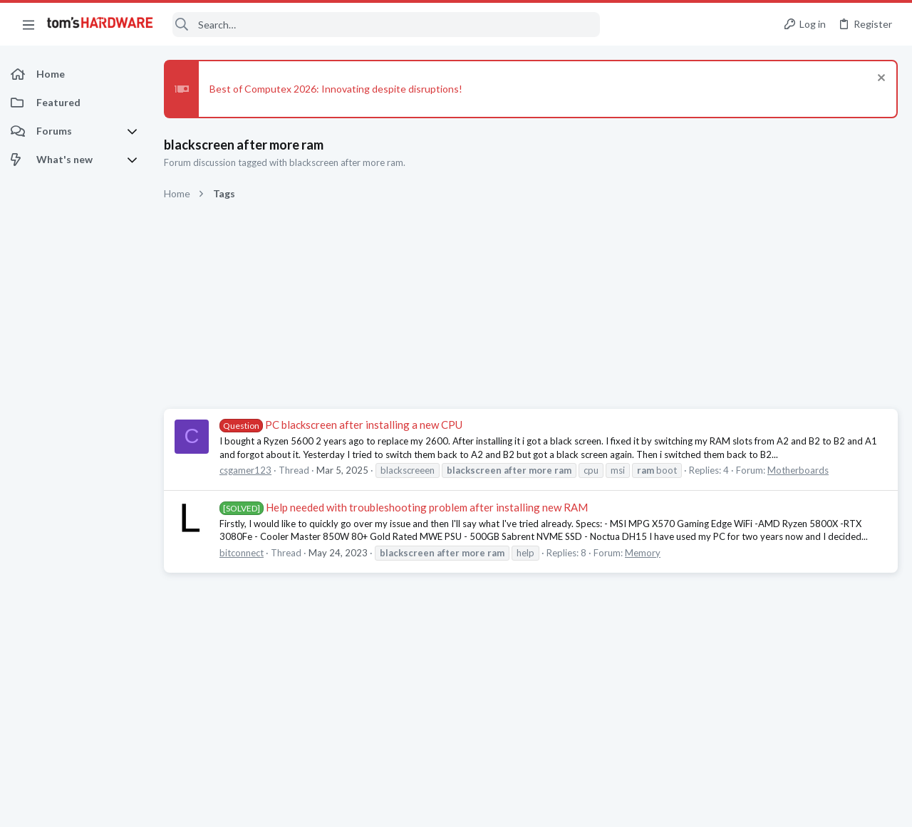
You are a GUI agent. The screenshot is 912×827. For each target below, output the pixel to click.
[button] (28, 24)
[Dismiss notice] (880, 79)
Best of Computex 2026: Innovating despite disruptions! (335, 89)
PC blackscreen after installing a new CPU (340, 424)
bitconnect (241, 552)
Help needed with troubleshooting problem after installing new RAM (403, 507)
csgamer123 (245, 470)
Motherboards (798, 470)
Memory (642, 552)
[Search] (386, 24)
